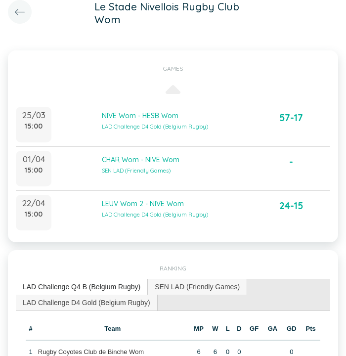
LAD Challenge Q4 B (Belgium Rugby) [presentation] (81, 287)
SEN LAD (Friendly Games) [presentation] (197, 287)
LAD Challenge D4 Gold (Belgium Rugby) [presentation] (86, 303)
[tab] (82, 287)
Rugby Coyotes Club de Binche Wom (91, 352)
